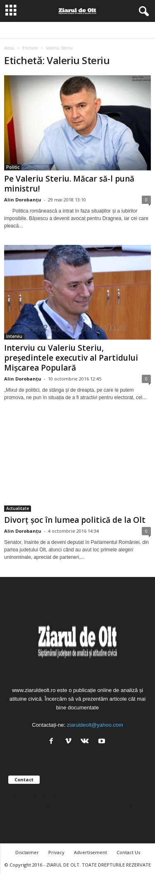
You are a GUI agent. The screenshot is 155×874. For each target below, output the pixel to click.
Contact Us (128, 852)
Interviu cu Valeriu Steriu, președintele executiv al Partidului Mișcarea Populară (71, 357)
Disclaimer (27, 852)
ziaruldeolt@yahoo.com (95, 725)
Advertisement (90, 852)
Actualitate (17, 508)
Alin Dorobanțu (22, 199)
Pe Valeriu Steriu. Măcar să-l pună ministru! (69, 183)
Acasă (9, 48)
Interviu (14, 336)
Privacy (56, 852)
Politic (12, 167)
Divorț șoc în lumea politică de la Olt (74, 520)
